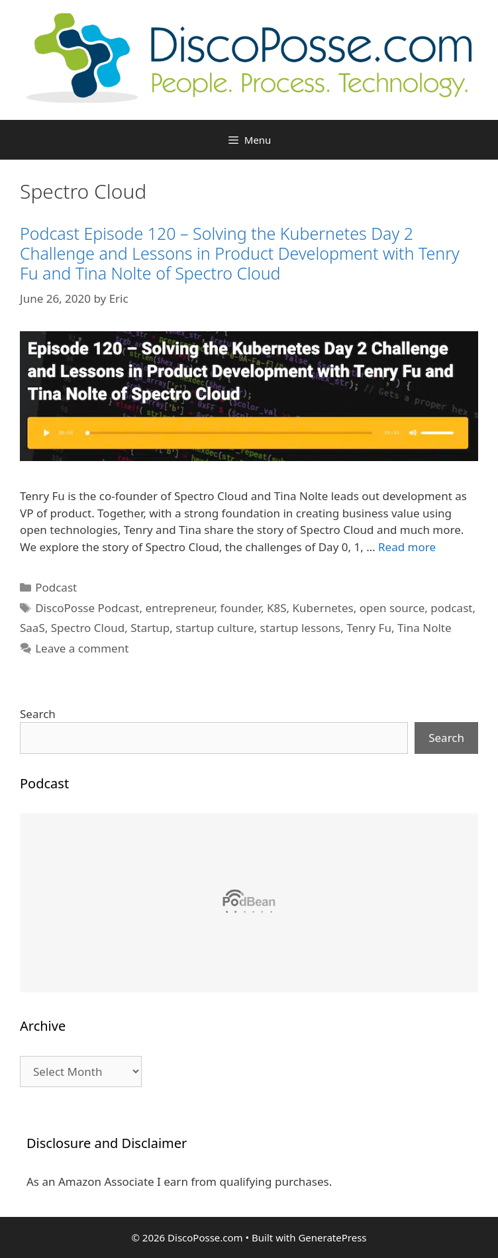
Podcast (56, 587)
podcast (451, 607)
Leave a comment (81, 648)
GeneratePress (332, 1237)
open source (392, 607)
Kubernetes (323, 607)
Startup (150, 627)
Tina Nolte (424, 627)
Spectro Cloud (87, 627)
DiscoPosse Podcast (87, 607)
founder (241, 607)
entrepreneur (179, 607)
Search (38, 713)
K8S (277, 607)
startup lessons (300, 627)
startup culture (214, 627)
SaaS (32, 627)
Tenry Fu (368, 627)
